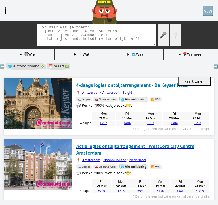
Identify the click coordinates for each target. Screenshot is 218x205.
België (127, 92)
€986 (180, 191)
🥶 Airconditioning (26, 66)
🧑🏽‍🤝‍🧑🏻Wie (29, 54)
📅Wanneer (193, 54)
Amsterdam (91, 160)
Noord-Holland (114, 160)
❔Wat (83, 54)
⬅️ (2, 66)
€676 (160, 191)
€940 (140, 191)
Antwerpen (90, 92)
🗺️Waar (138, 54)
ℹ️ (5, 10)
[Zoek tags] (96, 35)
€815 (121, 191)
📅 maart (58, 66)
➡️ (215, 66)
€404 (127, 123)
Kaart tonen (194, 81)
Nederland (137, 160)
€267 (103, 123)
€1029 (200, 191)
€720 (101, 191)
